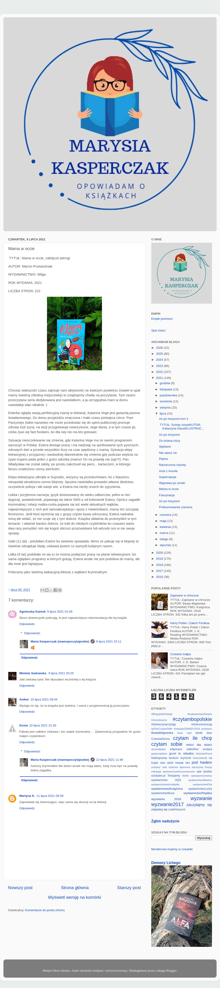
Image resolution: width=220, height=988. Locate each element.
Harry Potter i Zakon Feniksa (189, 623)
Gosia (23, 725)
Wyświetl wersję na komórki (74, 897)
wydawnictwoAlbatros (200, 780)
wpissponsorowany (201, 775)
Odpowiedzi (32, 633)
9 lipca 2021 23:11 (108, 641)
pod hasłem (202, 762)
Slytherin (165, 446)
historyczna (159, 758)
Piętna (163, 459)
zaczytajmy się (199, 805)
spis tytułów (204, 771)
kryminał (186, 758)
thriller (185, 775)
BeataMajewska (162, 733)
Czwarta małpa (180, 654)
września (166, 401)
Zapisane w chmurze (184, 595)
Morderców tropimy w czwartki (172, 849)
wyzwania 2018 (166, 799)
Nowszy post (20, 887)
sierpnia (165, 407)
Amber (24, 699)
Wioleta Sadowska (33, 673)
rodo (164, 767)
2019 (160, 558)
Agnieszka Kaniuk (32, 611)
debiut (190, 744)
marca (164, 533)
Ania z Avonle (168, 471)
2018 (160, 565)
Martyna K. (27, 796)
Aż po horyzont (169, 434)
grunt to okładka (181, 753)
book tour (204, 733)
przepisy (155, 767)
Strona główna (75, 887)
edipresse (176, 749)
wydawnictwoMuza (162, 793)
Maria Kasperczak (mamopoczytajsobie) (60, 641)
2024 (160, 359)
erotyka (207, 749)
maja (163, 521)
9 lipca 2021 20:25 (61, 673)
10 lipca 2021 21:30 (42, 725)
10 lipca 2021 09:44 (44, 699)
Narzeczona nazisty (172, 465)
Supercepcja (167, 477)
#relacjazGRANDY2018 (187, 728)
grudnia (165, 383)
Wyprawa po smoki (172, 483)
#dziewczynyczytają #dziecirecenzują (181, 724)
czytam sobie (166, 744)
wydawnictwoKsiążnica (167, 788)
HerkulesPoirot (204, 753)
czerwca (166, 514)
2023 (160, 366)
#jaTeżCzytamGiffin (162, 728)
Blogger (171, 970)
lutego (164, 539)
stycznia (166, 545)
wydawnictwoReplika (197, 793)
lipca (163, 413)
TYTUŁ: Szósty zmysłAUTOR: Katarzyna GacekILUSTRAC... (181, 426)
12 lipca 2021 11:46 (109, 759)
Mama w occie (169, 489)
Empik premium (162, 318)
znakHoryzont (176, 809)
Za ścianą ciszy (169, 440)
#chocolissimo (159, 720)
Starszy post (129, 887)
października (169, 395)
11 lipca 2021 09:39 (49, 796)
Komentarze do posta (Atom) (45, 910)
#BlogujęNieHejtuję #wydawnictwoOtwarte (181, 714)
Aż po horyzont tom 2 (173, 419)
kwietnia (166, 527)
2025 (160, 353)
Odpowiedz (27, 624)
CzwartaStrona (160, 738)
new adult (166, 762)
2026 (160, 347)
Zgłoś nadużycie (165, 821)
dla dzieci (204, 744)
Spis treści (158, 330)
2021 (160, 378)
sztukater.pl (158, 775)
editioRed (192, 749)
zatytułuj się (159, 809)
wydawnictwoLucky (200, 788)
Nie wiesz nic (168, 453)
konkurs (174, 758)
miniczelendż (200, 758)
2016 (160, 577)
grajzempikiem (159, 753)
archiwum (206, 728)
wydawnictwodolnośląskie (165, 784)
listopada (166, 389)
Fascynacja (167, 495)
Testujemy (174, 775)
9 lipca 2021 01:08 (59, 611)
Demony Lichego (165, 863)
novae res (182, 762)
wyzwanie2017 (167, 804)
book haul (184, 733)
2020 (160, 552)
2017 (160, 571)
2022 (160, 372)
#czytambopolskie (192, 719)
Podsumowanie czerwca (175, 507)
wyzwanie (201, 798)
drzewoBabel (158, 749)
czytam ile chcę (192, 738)
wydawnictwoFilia (202, 784)
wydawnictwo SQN (166, 780)
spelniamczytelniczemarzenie (179, 771)
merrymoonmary (116, 970)
